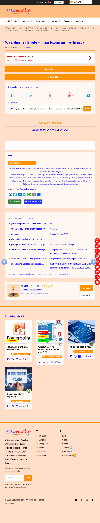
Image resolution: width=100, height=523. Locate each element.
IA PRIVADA (58, 2)
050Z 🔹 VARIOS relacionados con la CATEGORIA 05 (60, 372)
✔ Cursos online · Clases (15, 459)
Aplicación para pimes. (80, 362)
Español (76, 2)
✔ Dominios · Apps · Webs (15, 471)
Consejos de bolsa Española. (15, 411)
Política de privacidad (20, 502)
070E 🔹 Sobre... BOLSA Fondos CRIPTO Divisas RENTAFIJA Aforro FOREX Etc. (38, 30)
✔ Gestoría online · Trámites (16, 455)
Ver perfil (86, 310)
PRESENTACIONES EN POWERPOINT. (17, 363)
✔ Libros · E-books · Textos (16, 463)
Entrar (28, 493)
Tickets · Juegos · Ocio (16, 467)
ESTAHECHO (10, 28)
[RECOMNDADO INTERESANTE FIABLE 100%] (50, 347)
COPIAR (87, 108)
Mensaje (86, 303)
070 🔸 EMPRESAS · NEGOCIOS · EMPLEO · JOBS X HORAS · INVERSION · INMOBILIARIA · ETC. (56, 28)
